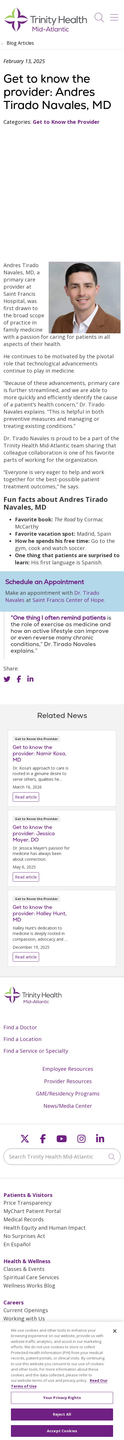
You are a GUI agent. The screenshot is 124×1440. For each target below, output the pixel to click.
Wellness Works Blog (29, 1285)
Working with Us (24, 1318)
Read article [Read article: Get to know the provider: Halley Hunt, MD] (62, 928)
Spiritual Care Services (31, 1277)
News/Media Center (67, 1105)
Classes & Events (24, 1268)
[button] (115, 15)
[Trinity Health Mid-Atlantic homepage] (45, 31)
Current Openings (25, 1310)
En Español (16, 1244)
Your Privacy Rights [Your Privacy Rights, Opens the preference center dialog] (62, 1401)
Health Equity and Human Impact (44, 1227)
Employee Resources (67, 1068)
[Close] (114, 1335)
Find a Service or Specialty (35, 1050)
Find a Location (22, 1039)
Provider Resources (68, 1081)
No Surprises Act (24, 1235)
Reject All (62, 1418)
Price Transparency (27, 1202)
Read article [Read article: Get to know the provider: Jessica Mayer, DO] (62, 848)
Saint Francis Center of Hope (68, 599)
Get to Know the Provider (66, 121)
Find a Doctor (20, 1027)
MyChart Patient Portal (32, 1211)
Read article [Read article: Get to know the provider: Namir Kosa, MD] (62, 768)
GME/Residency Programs (68, 1093)
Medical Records (23, 1219)
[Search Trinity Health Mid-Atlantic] (62, 1157)
